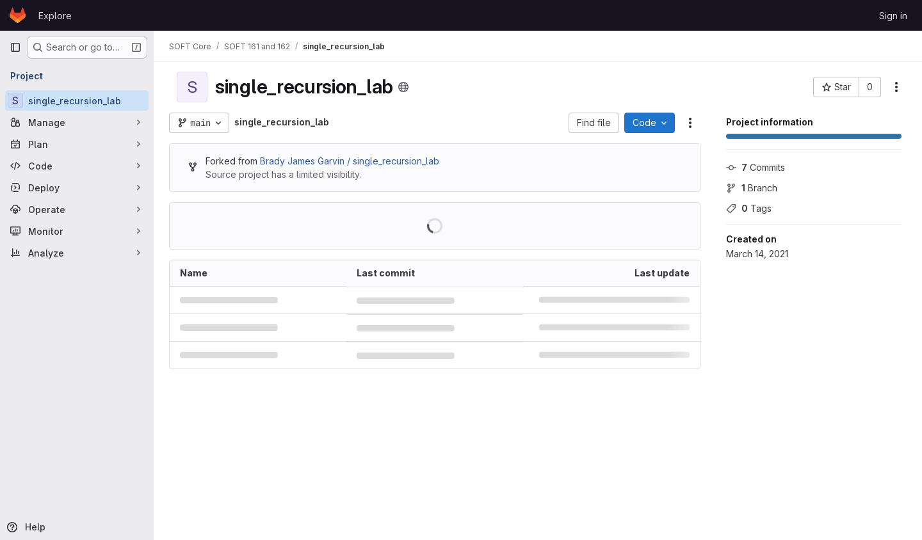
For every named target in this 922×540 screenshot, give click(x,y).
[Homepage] (17, 15)
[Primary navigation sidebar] (15, 47)
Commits (755, 167)
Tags (749, 208)
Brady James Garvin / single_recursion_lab (349, 160)
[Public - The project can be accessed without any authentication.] (403, 87)
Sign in (893, 15)
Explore (55, 15)
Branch (751, 187)
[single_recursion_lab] (77, 100)
